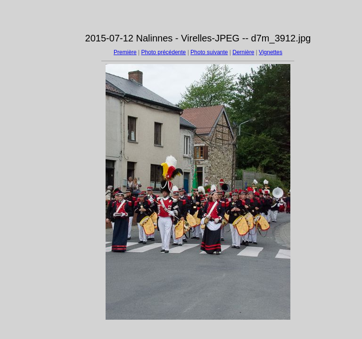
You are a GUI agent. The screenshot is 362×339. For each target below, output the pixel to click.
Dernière (243, 52)
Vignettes (270, 52)
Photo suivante (209, 52)
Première (125, 52)
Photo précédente (163, 52)
